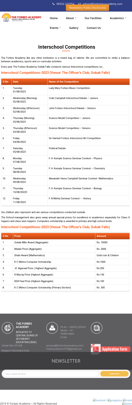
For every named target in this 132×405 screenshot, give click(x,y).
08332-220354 (63, 4)
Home (54, 18)
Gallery (73, 28)
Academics (118, 18)
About (71, 18)
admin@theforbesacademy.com (100, 4)
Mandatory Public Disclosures (87, 8)
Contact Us (94, 28)
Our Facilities (93, 18)
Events (55, 28)
